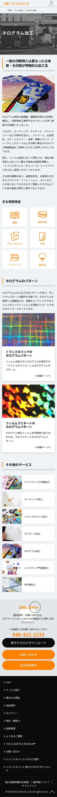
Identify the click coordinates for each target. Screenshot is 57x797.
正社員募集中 (28, 665)
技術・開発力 (13, 720)
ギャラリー (12, 713)
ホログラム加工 (32, 551)
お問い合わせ (28, 654)
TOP (8, 682)
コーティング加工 (33, 499)
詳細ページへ (44, 376)
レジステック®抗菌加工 (36, 568)
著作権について (41, 782)
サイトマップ (29, 785)
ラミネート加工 (32, 533)
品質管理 (10, 728)
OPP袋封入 (30, 584)
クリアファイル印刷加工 (37, 482)
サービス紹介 (13, 690)
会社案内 (10, 705)
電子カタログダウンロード (28, 643)
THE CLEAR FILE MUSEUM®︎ (20, 744)
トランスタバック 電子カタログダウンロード (28, 768)
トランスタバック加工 (36, 516)
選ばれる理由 (13, 697)
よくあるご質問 (14, 736)
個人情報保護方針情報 (17, 782)
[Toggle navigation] (51, 3)
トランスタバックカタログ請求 (22, 759)
